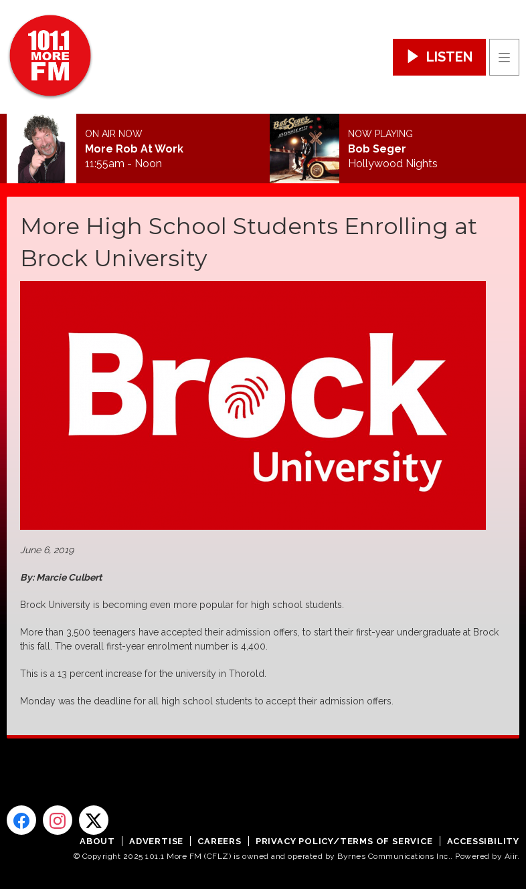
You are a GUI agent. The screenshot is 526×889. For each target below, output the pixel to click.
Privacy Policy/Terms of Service (344, 841)
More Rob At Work (134, 149)
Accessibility (483, 841)
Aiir (511, 856)
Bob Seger (377, 149)
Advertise (156, 841)
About (97, 841)
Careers (219, 841)
